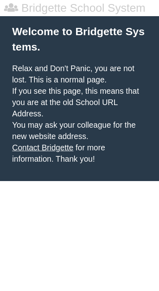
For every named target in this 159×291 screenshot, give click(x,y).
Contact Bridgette (42, 147)
